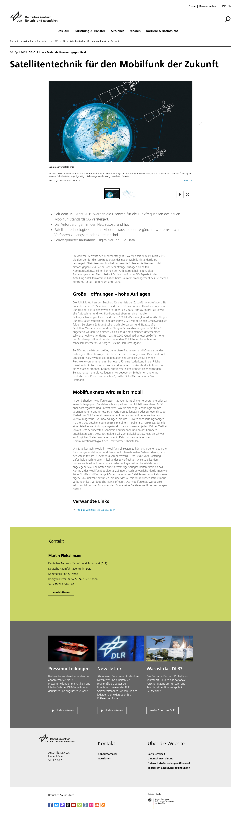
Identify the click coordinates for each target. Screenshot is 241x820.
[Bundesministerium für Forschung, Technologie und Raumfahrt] (162, 811)
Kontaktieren (61, 592)
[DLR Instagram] (85, 806)
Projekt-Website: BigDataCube (94, 510)
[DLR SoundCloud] (97, 806)
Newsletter (104, 758)
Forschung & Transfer (90, 31)
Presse (192, 6)
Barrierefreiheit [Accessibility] (156, 753)
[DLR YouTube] (73, 806)
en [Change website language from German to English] (229, 6)
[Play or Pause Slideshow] (180, 194)
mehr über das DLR (162, 710)
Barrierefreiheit (208, 6)
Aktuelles (117, 31)
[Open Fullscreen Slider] (187, 194)
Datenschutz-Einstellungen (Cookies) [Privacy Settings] (169, 763)
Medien (135, 31)
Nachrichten (43, 41)
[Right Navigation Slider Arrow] (189, 122)
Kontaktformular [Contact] (107, 753)
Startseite (14, 41)
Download (187, 180)
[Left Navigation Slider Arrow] (53, 122)
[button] (120, 134)
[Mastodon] (62, 806)
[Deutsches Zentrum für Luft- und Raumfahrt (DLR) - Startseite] (35, 18)
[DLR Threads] (68, 806)
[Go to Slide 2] (129, 193)
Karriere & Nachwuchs (162, 31)
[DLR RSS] (103, 806)
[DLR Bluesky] (56, 806)
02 (64, 41)
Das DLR (63, 31)
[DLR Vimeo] (79, 806)
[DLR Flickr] (91, 806)
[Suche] (228, 19)
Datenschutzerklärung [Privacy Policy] (160, 758)
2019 (55, 41)
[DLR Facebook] (50, 806)
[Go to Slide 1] (112, 193)
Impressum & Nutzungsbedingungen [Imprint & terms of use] (169, 767)
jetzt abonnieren (63, 710)
